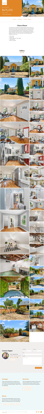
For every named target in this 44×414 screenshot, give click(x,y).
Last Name (34, 349)
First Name (24, 349)
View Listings (6, 388)
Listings (5, 379)
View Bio (13, 359)
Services (26, 379)
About (4, 396)
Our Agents (5, 404)
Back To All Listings (7, 14)
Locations (17, 404)
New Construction (27, 389)
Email (23, 352)
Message (24, 356)
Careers (11, 404)
